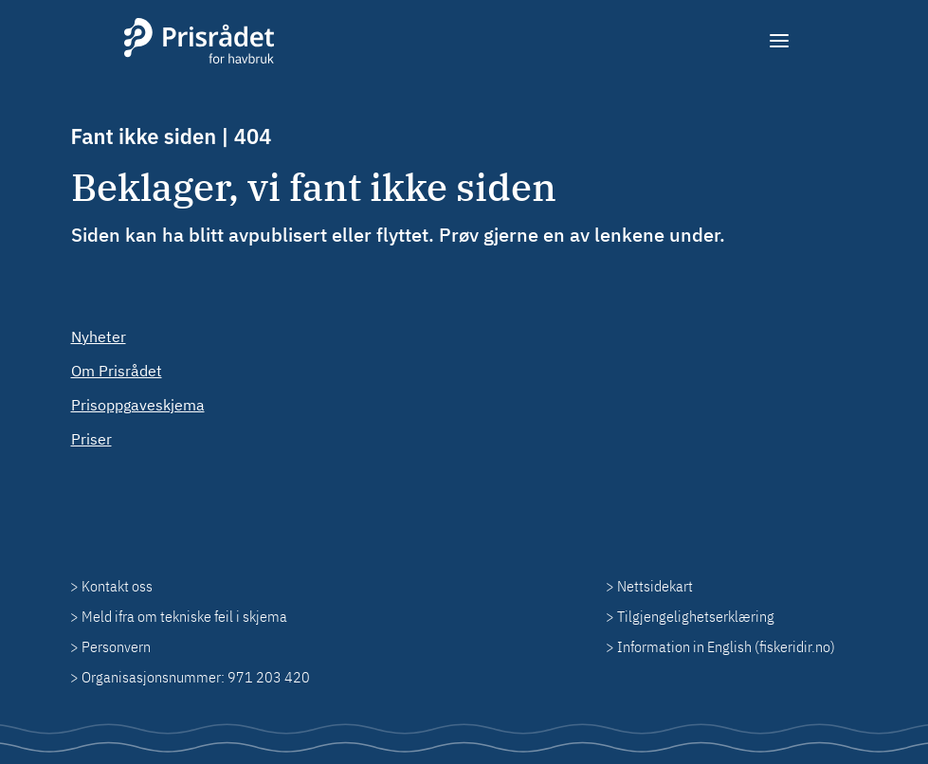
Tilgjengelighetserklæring (695, 616)
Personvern (116, 646)
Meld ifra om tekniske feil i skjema (184, 616)
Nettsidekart (655, 585)
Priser (91, 438)
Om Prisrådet (116, 370)
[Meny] (780, 40)
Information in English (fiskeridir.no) (726, 646)
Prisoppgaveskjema (138, 404)
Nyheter (98, 336)
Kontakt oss (117, 585)
